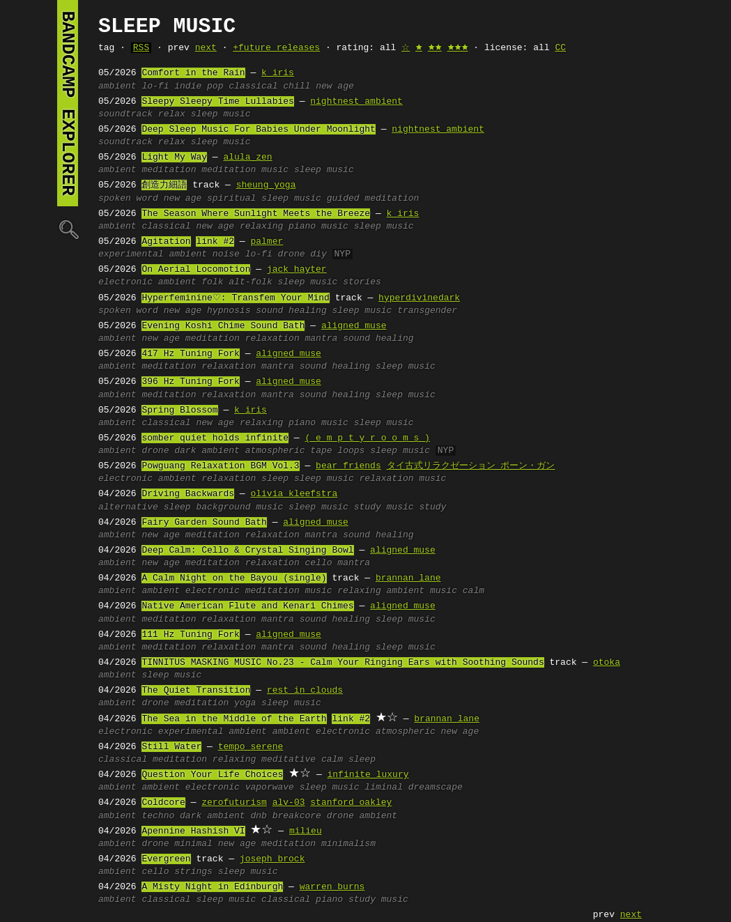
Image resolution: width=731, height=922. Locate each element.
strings (193, 872)
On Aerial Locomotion (195, 269)
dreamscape (435, 787)
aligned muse (354, 326)
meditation (168, 170)
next (206, 48)
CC (560, 48)
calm (473, 591)
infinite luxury (367, 775)
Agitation (165, 242)
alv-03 (288, 803)
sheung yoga (266, 185)
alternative (128, 507)
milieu (305, 831)
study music (384, 507)
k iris (277, 73)
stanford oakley (351, 803)
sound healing (291, 311)
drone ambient (362, 816)
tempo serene (251, 747)
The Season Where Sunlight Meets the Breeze (255, 214)
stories (362, 282)
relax (171, 114)
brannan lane (408, 578)
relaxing (261, 226)
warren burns (332, 887)
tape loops (337, 451)
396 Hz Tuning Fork (190, 382)
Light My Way (174, 157)
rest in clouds (305, 690)
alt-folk (250, 282)
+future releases (276, 48)
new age (335, 86)
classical (253, 86)
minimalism (348, 844)
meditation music (244, 170)
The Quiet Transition (195, 690)
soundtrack (125, 114)
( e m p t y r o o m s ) (367, 438)
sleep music (221, 114)
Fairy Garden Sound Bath (203, 522)
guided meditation (373, 198)
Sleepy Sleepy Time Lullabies (217, 101)
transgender (427, 311)
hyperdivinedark (419, 298)
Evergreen (165, 859)
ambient (117, 86)
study (432, 507)
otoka (606, 662)
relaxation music (403, 478)
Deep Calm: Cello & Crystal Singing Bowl (247, 550)
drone (291, 254)
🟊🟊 (435, 48)
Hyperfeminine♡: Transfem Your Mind (235, 298)
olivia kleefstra (293, 494)
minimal (193, 844)
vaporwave (269, 787)
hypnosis (228, 311)
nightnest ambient (356, 101)
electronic (125, 282)
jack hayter (297, 269)
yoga (245, 703)
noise (226, 254)
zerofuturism (234, 803)
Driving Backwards (187, 494)
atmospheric (275, 451)
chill (296, 86)
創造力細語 (164, 185)
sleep (274, 478)
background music (239, 507)
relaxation (272, 338)
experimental (131, 254)
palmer (266, 242)
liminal (383, 787)
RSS (141, 48)
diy (318, 254)
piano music (318, 226)
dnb (258, 816)
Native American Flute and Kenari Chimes (247, 606)
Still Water (171, 747)
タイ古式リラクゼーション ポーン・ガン (470, 466)
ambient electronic (190, 591)
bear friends (348, 466)
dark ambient (207, 451)
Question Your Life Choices (212, 775)
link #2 (215, 242)
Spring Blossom (179, 410)
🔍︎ (67, 228)
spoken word (128, 198)
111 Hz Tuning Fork (190, 635)
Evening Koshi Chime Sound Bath (223, 326)
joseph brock (272, 859)
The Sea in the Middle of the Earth (233, 719)
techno (157, 816)
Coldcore (163, 803)
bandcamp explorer (67, 103)
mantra (321, 338)
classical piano (302, 899)
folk (212, 282)
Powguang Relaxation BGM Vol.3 (220, 466)
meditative (288, 759)
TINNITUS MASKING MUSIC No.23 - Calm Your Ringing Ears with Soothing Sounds (342, 662)
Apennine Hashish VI (193, 831)
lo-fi (155, 86)
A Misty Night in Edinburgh (212, 887)
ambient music (421, 591)
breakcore (296, 816)
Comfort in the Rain (193, 73)
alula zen (247, 157)
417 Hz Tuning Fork (190, 354)
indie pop (198, 86)
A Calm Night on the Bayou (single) (233, 578)
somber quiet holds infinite (214, 438)
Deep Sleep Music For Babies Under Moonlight (258, 129)
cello (318, 563)
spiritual (231, 198)
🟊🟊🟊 (457, 48)
